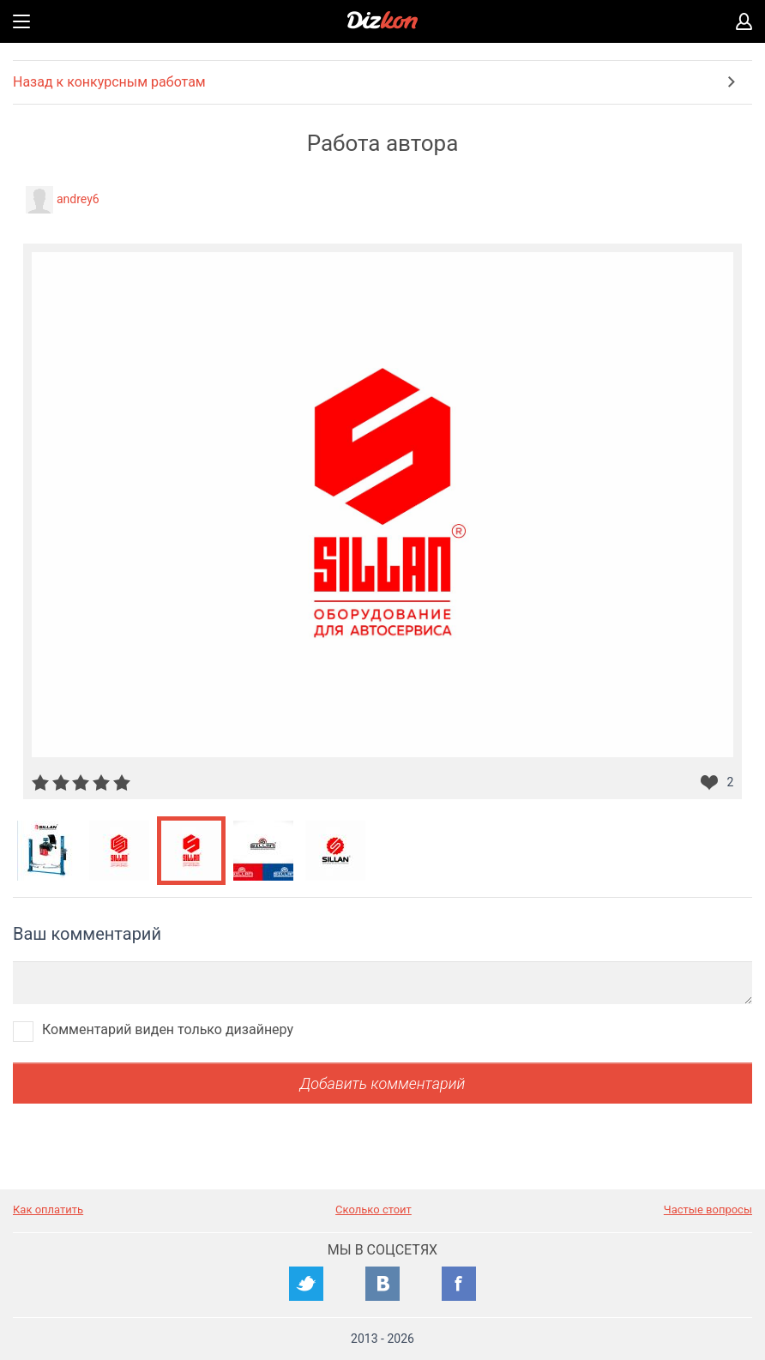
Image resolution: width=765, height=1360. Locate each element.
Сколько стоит (373, 1209)
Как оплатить (48, 1209)
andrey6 (78, 199)
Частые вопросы (708, 1209)
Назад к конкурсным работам (109, 82)
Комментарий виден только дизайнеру (167, 1029)
